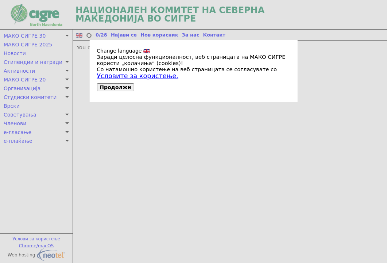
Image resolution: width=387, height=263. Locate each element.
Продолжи (115, 87)
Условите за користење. (137, 76)
